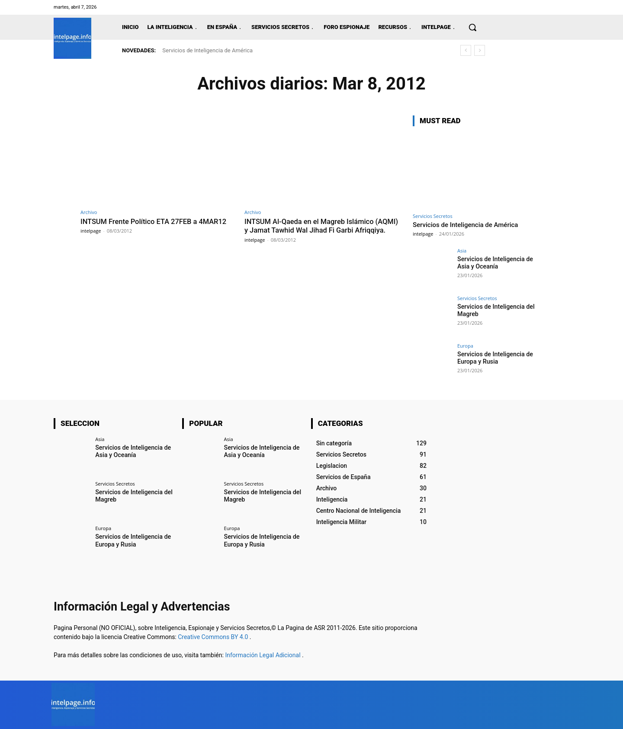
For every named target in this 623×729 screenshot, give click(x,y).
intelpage (90, 230)
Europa (465, 345)
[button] (472, 27)
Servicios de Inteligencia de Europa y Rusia (494, 358)
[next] (479, 50)
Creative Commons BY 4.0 (214, 636)
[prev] (465, 50)
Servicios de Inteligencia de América (207, 50)
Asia (461, 250)
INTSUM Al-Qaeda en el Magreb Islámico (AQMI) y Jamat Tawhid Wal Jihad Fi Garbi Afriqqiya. (313, 230)
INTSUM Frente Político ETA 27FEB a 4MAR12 (155, 221)
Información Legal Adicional (263, 655)
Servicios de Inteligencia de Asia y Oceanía (494, 263)
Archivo (88, 212)
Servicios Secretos (433, 216)
